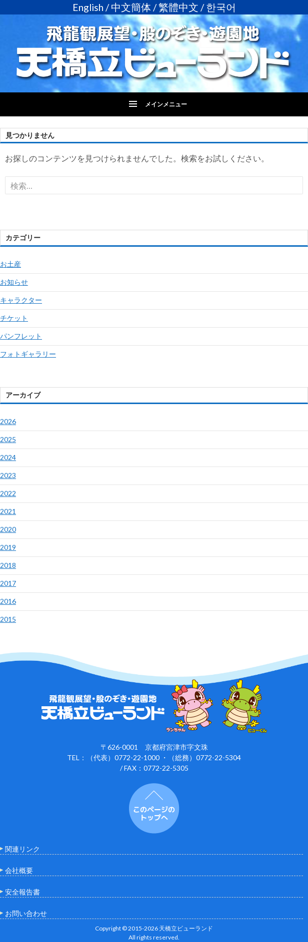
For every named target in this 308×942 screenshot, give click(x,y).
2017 (8, 583)
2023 (8, 475)
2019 (8, 547)
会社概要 (19, 870)
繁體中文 (178, 7)
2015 (8, 619)
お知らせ (14, 282)
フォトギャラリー (28, 354)
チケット (14, 318)
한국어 (221, 7)
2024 (8, 457)
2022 (8, 493)
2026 (8, 421)
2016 (8, 601)
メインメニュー (166, 104)
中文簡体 (131, 7)
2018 (8, 565)
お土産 (10, 264)
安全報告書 (22, 892)
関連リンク (22, 849)
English (88, 7)
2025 (8, 439)
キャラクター (21, 300)
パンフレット (21, 336)
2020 (8, 529)
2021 (8, 511)
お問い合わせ (26, 913)
